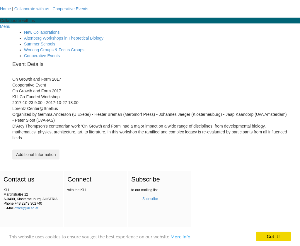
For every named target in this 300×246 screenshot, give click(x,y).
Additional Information (36, 154)
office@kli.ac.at (26, 208)
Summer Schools (39, 44)
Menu (5, 26)
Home (5, 8)
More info (180, 237)
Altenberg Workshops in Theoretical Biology (63, 38)
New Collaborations (41, 32)
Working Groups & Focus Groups (54, 49)
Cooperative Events (70, 8)
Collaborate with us (31, 8)
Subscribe (150, 199)
